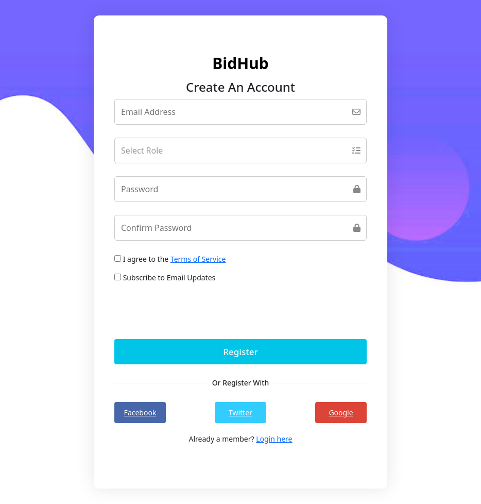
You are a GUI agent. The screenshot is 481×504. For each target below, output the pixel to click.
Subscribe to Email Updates (164, 277)
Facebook (140, 412)
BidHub (240, 63)
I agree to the (170, 259)
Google (341, 412)
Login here (274, 439)
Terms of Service (198, 259)
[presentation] (192, 311)
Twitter (240, 412)
